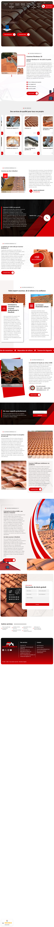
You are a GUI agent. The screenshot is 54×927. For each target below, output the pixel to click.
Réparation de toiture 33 (23, 5)
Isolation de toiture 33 (12, 148)
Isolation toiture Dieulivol (16, 627)
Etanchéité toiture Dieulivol (27, 627)
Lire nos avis (7, 924)
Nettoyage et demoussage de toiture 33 (11, 6)
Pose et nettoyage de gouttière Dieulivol (6, 628)
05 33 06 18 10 (49, 5)
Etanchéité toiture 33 (25, 650)
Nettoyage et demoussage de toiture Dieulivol (37, 628)
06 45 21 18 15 (49, 7)
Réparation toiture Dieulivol (17, 630)
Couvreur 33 (28, 128)
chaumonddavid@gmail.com (43, 649)
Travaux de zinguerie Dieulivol (27, 630)
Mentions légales (23, 661)
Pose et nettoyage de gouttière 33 (33, 6)
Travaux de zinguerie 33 (12, 128)
